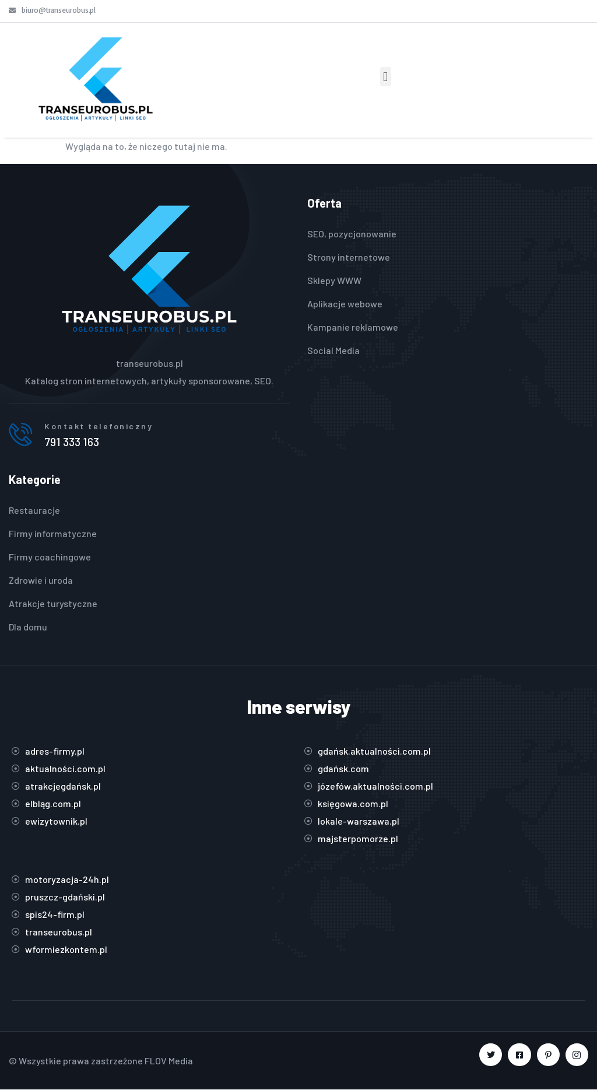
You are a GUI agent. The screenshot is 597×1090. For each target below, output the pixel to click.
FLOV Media (169, 1060)
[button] (385, 76)
